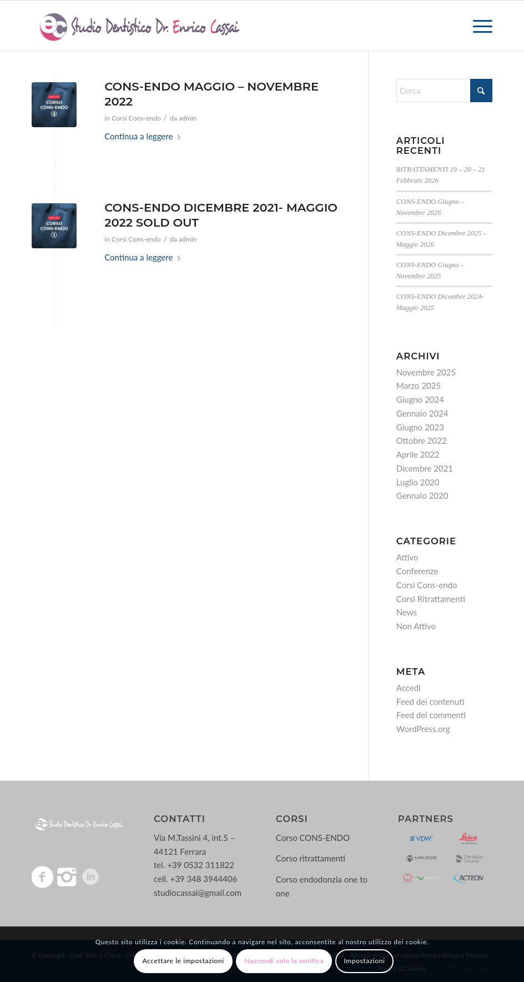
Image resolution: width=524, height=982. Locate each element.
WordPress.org (423, 729)
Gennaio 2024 (422, 413)
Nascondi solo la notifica (284, 960)
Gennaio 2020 (422, 495)
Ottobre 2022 (421, 440)
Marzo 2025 (418, 385)
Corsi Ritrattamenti (430, 599)
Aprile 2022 (418, 454)
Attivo (407, 557)
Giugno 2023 (420, 427)
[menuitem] (477, 26)
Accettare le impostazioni (183, 960)
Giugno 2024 (420, 399)
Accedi (408, 688)
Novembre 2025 (426, 372)
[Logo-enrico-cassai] (139, 26)
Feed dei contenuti (430, 702)
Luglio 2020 (418, 482)
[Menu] (477, 26)
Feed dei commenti (431, 715)
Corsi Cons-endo (136, 118)
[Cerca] (444, 90)
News (406, 612)
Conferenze (417, 571)
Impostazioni (364, 960)
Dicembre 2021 (424, 468)
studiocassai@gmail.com (197, 893)
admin (188, 118)
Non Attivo (416, 626)
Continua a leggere (143, 136)
